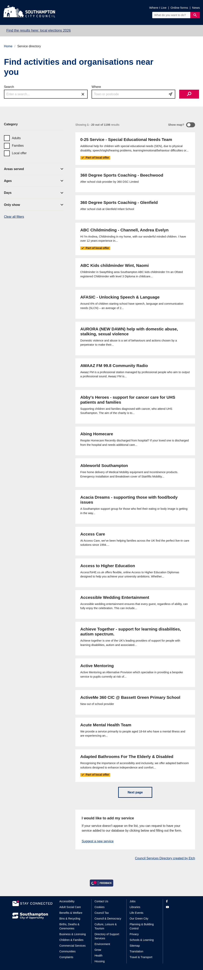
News (196, 7)
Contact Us (101, 901)
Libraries (135, 907)
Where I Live (158, 7)
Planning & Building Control (142, 926)
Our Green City (139, 918)
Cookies (100, 907)
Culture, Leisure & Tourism (106, 926)
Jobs (133, 901)
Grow (98, 949)
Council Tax (102, 912)
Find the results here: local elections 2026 (38, 30)
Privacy (134, 934)
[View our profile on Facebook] (178, 901)
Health (98, 955)
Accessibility (67, 901)
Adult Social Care (70, 907)
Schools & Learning (142, 939)
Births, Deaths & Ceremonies (69, 926)
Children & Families (71, 939)
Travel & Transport (141, 957)
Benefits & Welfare (70, 912)
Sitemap (135, 945)
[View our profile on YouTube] (178, 907)
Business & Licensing (72, 934)
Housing (100, 961)
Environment (102, 944)
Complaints (66, 957)
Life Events (136, 912)
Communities (67, 951)
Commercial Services (72, 945)
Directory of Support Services (107, 936)
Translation (136, 951)
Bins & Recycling (69, 918)
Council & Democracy (108, 918)
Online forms (179, 7)
